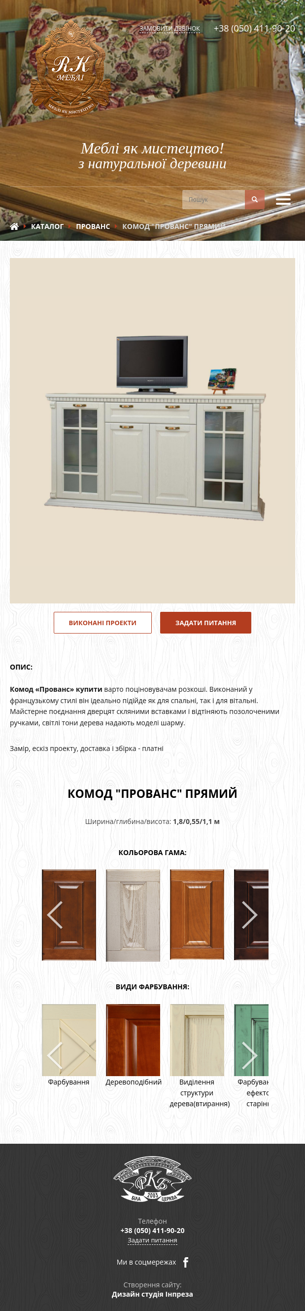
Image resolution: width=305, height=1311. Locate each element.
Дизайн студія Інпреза (152, 1294)
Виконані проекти (103, 622)
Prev (55, 916)
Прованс (93, 226)
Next (250, 916)
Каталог (47, 226)
